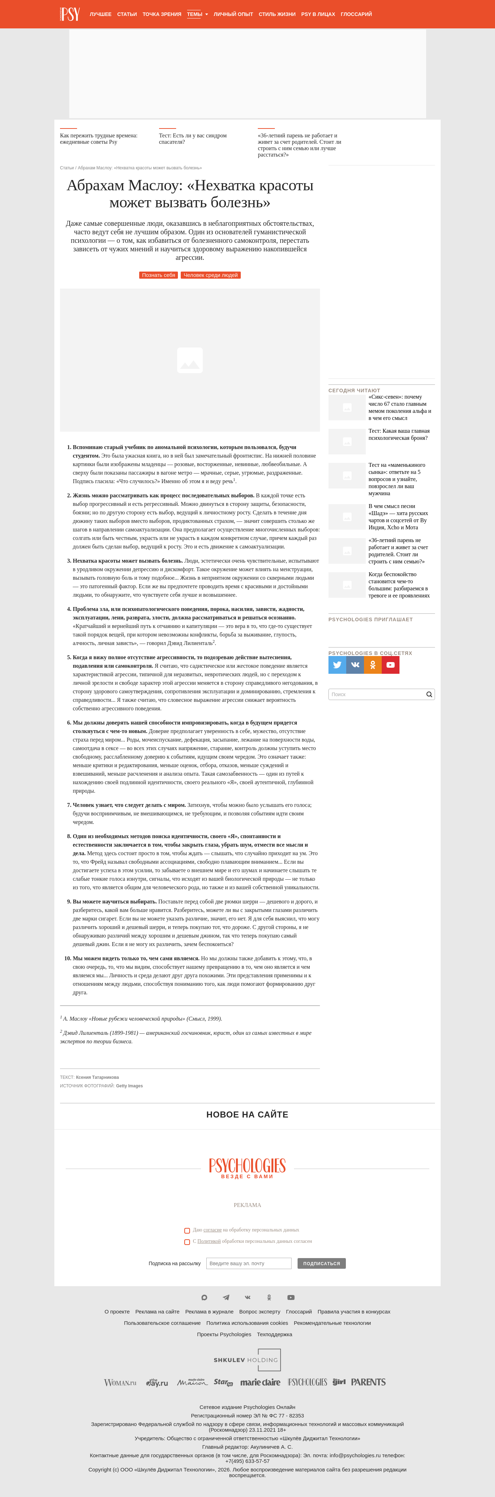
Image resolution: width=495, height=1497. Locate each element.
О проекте (117, 1313)
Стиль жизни (277, 14)
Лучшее (100, 14)
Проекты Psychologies (224, 1336)
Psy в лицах (318, 14)
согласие (212, 1231)
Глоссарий (356, 14)
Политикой (209, 1243)
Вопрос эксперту (260, 1313)
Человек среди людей (211, 277)
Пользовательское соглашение (162, 1325)
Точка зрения (162, 14)
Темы (194, 14)
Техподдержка (274, 1336)
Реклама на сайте (157, 1313)
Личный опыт (233, 14)
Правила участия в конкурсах (353, 1313)
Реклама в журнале (209, 1313)
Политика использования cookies (247, 1325)
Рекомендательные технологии (332, 1325)
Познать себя (158, 277)
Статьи (127, 14)
